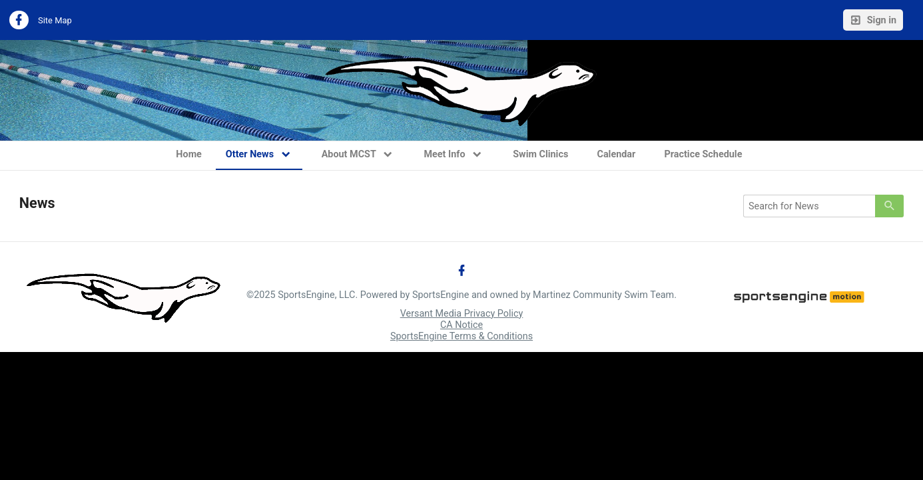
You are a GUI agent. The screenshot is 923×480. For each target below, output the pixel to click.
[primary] (889, 206)
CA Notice (461, 325)
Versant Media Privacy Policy (461, 313)
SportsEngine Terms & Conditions (461, 336)
